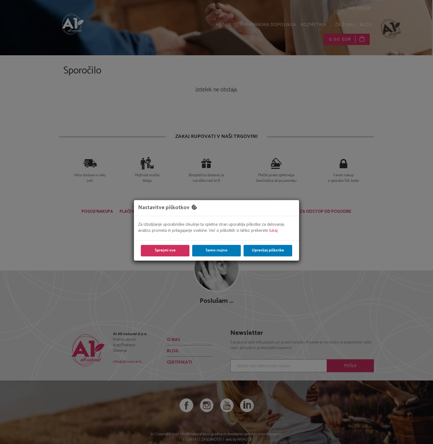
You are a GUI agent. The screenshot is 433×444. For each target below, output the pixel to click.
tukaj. (273, 230)
